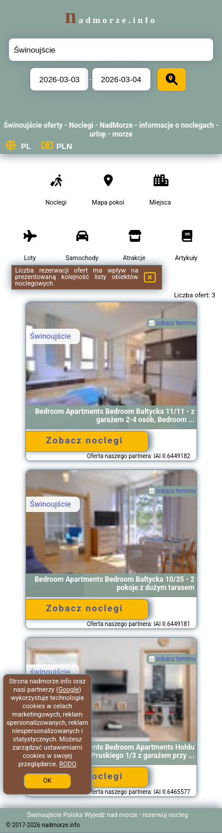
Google (69, 689)
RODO (67, 764)
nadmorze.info (111, 20)
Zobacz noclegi (84, 440)
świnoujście (50, 671)
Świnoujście (50, 336)
